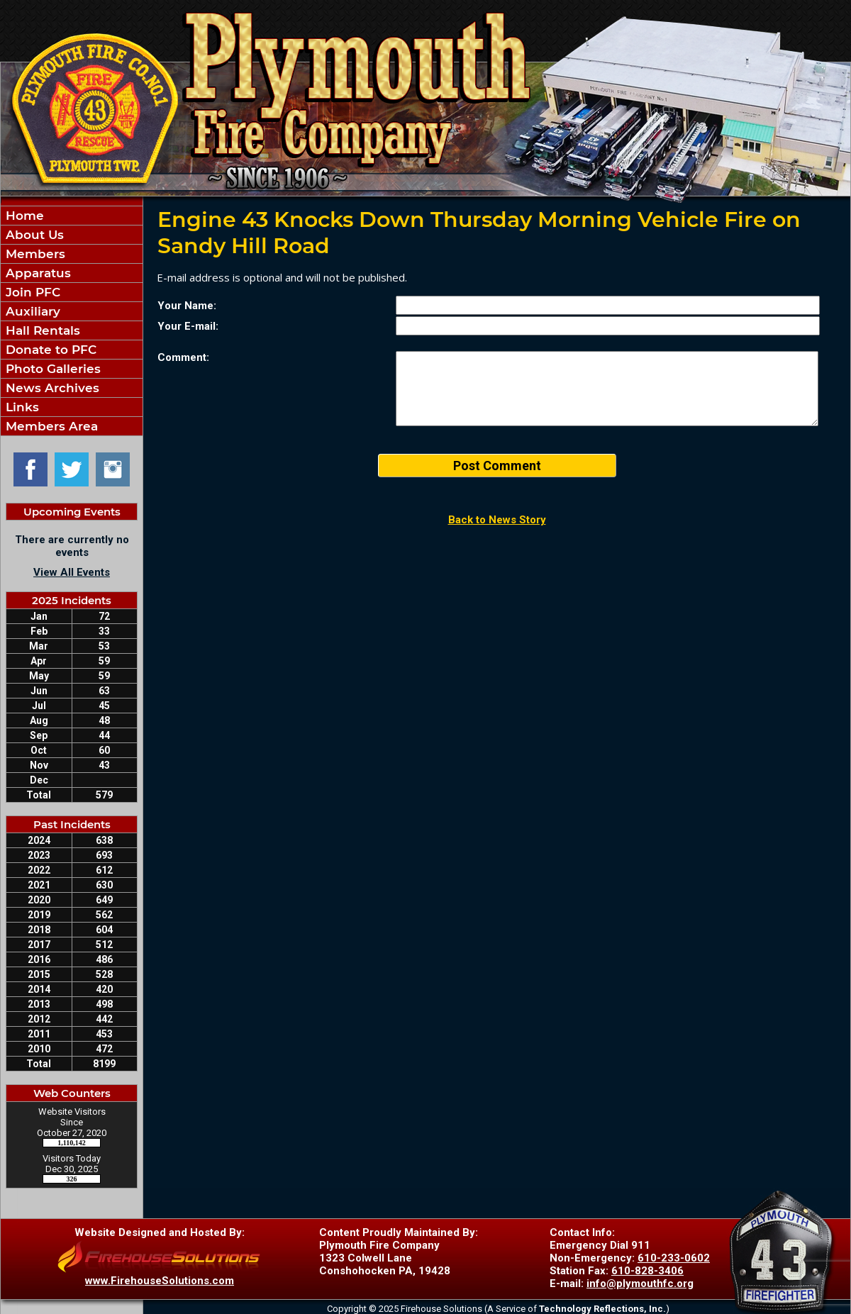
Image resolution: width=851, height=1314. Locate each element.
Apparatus (36, 273)
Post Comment (497, 465)
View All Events (71, 572)
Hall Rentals (41, 330)
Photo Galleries (51, 369)
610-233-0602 (674, 1258)
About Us (33, 235)
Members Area (50, 426)
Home (23, 215)
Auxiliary (31, 311)
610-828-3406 (647, 1270)
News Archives (50, 388)
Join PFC (31, 292)
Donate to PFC (49, 350)
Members (33, 254)
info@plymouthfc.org (640, 1283)
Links (20, 407)
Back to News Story (497, 519)
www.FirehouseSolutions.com (159, 1280)
